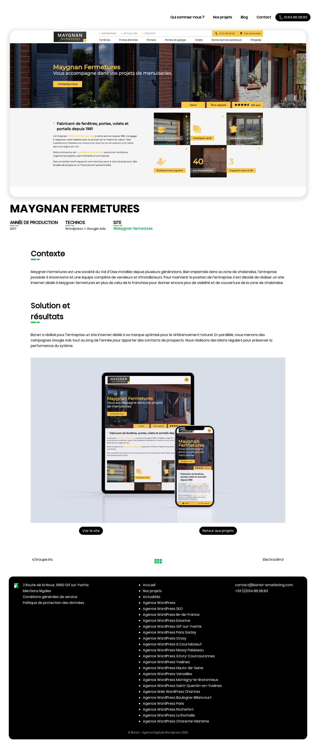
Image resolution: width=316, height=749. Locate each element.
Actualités (151, 596)
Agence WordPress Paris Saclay (169, 632)
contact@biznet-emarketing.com (264, 584)
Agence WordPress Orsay (164, 638)
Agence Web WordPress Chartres (171, 691)
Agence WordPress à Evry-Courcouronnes (179, 656)
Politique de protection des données (53, 602)
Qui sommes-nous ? (187, 17)
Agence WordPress (159, 602)
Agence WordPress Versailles (167, 673)
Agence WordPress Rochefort (168, 709)
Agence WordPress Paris (163, 703)
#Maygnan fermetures (133, 228)
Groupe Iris (42, 559)
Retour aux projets (218, 530)
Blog (244, 17)
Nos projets (222, 17)
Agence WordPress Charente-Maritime (176, 721)
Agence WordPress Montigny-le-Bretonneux (180, 679)
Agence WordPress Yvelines (166, 662)
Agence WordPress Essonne (166, 620)
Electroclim (273, 559)
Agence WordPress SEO (163, 608)
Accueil (149, 584)
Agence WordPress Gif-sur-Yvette (172, 626)
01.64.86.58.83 (293, 17)
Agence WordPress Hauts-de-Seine (173, 667)
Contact (264, 17)
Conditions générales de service (50, 596)
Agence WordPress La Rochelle (169, 715)
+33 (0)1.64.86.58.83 (251, 590)
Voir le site (91, 530)
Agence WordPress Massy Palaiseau (173, 650)
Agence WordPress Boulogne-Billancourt (177, 697)
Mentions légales (37, 590)
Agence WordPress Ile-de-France (171, 614)
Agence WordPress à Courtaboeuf (172, 644)
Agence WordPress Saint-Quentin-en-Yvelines (182, 685)
